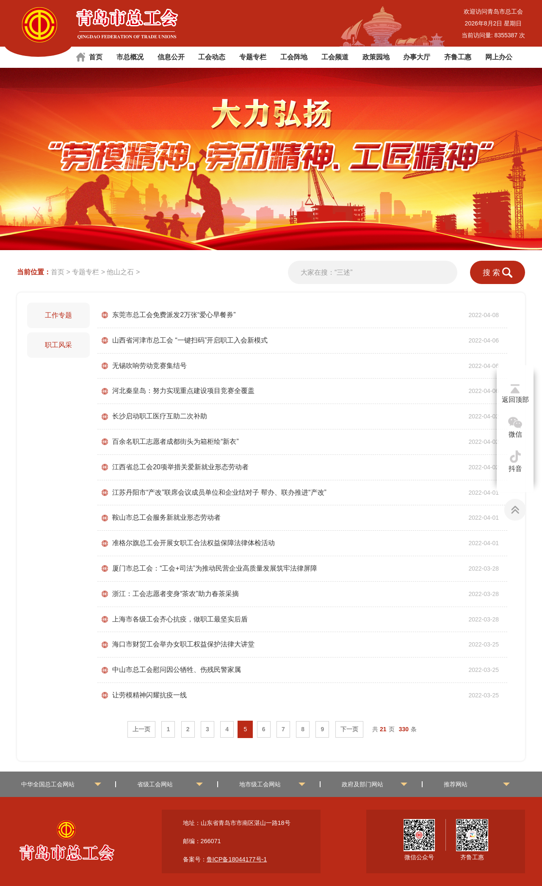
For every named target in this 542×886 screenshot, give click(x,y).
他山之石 (120, 272)
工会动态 (211, 57)
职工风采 (58, 344)
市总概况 (130, 57)
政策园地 (376, 57)
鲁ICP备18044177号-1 (237, 859)
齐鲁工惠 (457, 57)
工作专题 (58, 315)
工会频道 (334, 57)
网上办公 (498, 57)
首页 (95, 57)
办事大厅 (416, 57)
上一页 (141, 729)
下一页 (349, 729)
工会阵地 (293, 57)
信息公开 (171, 57)
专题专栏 (252, 57)
